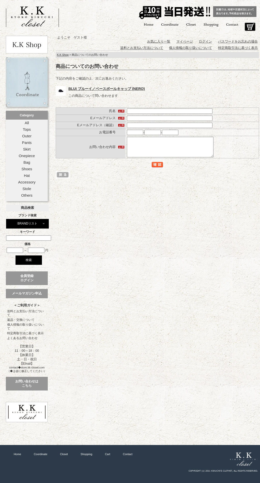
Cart (249, 27)
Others (27, 195)
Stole (27, 189)
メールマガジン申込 (27, 293)
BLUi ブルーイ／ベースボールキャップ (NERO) (106, 89)
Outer (27, 136)
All (27, 123)
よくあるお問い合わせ (22, 338)
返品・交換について (21, 319)
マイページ (184, 41)
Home (149, 24)
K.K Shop (63, 54)
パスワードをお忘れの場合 (238, 41)
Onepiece (27, 156)
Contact (232, 24)
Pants (27, 143)
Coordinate (170, 24)
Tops (27, 129)
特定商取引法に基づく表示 (25, 333)
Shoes (26, 169)
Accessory (26, 182)
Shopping (211, 24)
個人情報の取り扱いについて (25, 326)
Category (27, 115)
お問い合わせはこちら (26, 383)
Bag (26, 162)
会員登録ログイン (27, 278)
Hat (27, 176)
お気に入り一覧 (158, 41)
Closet (191, 24)
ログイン (205, 41)
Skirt (27, 149)
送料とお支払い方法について (25, 313)
